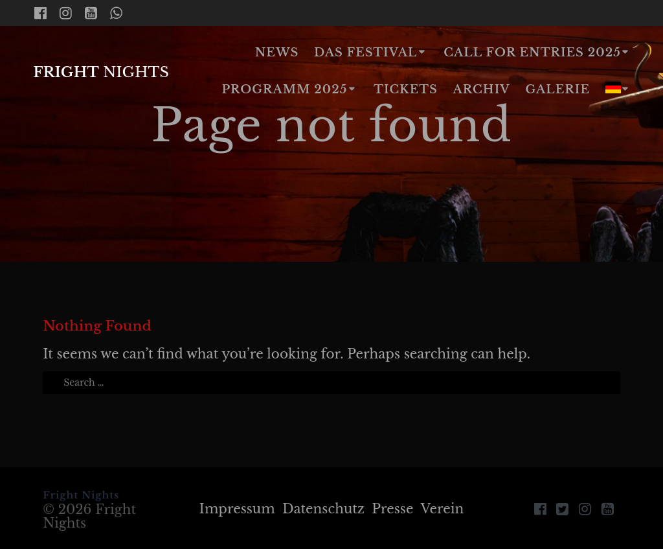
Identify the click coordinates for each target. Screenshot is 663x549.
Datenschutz (323, 509)
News (277, 52)
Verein (442, 509)
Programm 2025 (284, 89)
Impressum (237, 509)
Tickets (406, 89)
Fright (101, 72)
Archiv (481, 89)
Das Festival (365, 52)
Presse (392, 509)
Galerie (558, 89)
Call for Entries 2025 (532, 52)
